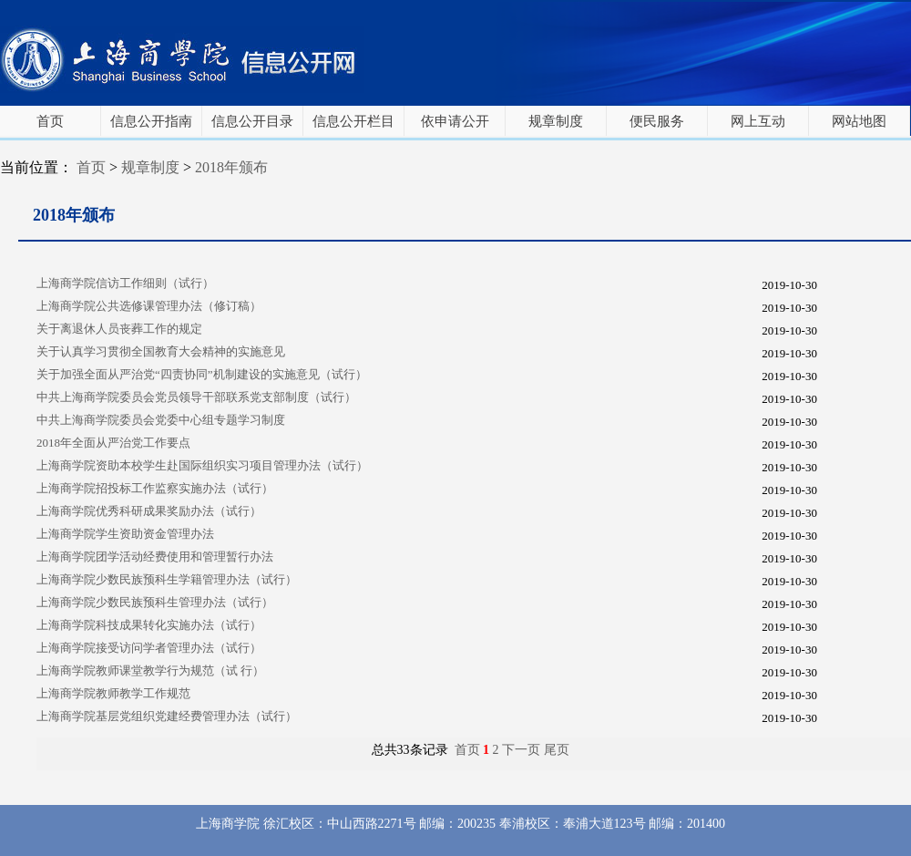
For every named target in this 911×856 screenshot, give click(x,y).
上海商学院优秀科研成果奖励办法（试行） (148, 511)
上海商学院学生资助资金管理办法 (125, 534)
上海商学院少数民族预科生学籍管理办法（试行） (166, 579)
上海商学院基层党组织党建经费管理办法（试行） (166, 716)
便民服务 (657, 121)
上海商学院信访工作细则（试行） (125, 283)
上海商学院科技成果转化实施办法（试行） (148, 625)
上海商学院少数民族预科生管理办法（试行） (154, 602)
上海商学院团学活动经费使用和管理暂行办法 (154, 556)
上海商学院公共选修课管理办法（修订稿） (148, 306)
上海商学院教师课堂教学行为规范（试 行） (150, 670)
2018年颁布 (231, 167)
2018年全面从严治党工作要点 (113, 442)
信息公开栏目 (353, 121)
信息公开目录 (252, 121)
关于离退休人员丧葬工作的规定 (119, 328)
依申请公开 (455, 121)
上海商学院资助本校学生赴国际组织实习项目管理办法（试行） (202, 465)
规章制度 (555, 121)
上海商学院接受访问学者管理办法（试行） (148, 648)
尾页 (556, 750)
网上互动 (758, 121)
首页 (50, 121)
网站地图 (859, 121)
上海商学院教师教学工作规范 (113, 693)
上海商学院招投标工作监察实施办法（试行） (154, 488)
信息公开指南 (151, 121)
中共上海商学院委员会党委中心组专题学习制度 (160, 420)
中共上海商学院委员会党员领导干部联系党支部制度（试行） (196, 397)
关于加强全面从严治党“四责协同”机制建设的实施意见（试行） (201, 374)
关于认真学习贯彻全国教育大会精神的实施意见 (160, 351)
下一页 (521, 750)
